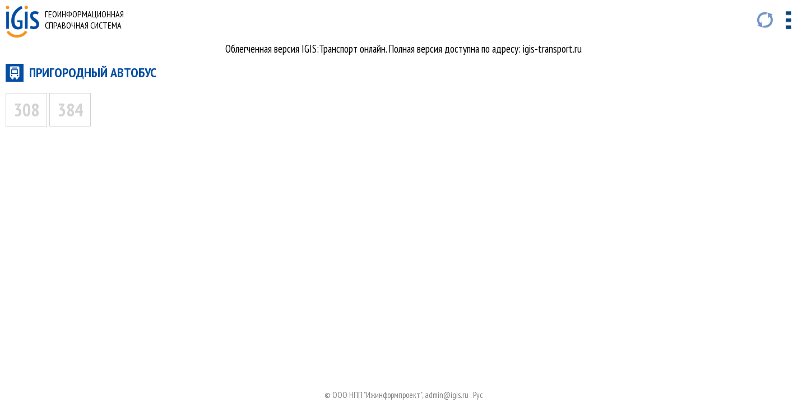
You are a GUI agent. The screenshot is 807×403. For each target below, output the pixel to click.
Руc (478, 395)
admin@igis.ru (447, 395)
